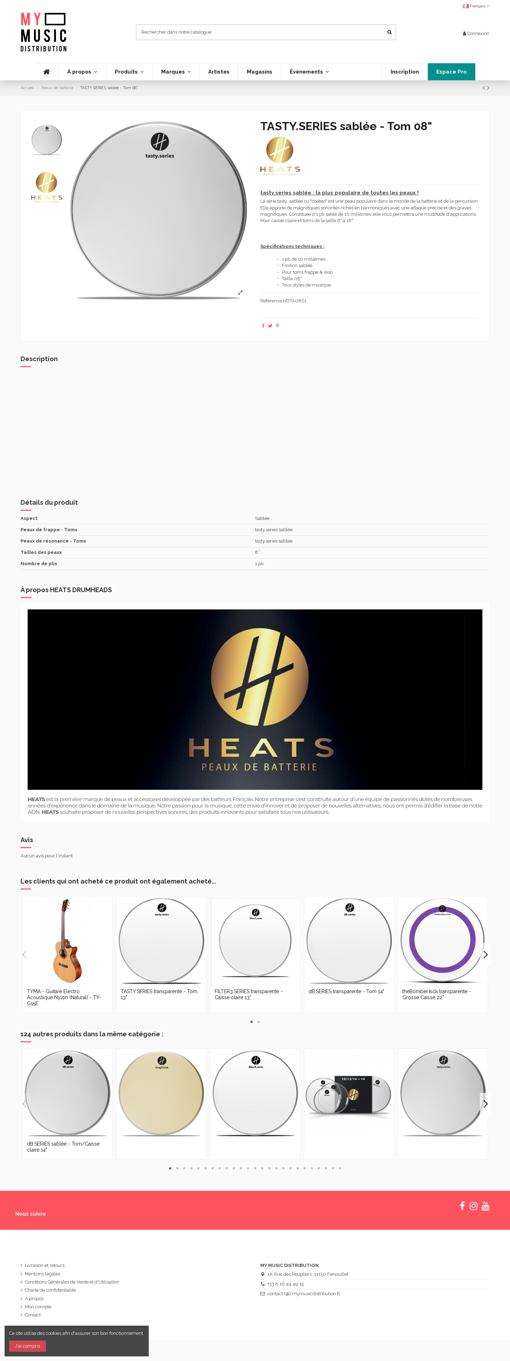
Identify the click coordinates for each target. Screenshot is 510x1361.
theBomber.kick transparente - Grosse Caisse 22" (436, 994)
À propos (34, 1298)
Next (485, 954)
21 (311, 1168)
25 (340, 1168)
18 (290, 1168)
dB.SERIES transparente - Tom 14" (346, 991)
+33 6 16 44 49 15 (285, 1284)
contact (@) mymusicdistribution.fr (303, 1293)
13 (255, 1168)
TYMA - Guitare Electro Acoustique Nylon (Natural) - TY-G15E (64, 997)
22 (318, 1168)
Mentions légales (42, 1273)
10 (233, 1168)
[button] (129, 71)
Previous (24, 954)
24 (332, 1168)
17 (283, 1168)
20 (304, 1168)
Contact (33, 1314)
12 (247, 1168)
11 (240, 1168)
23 (325, 1168)
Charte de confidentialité (50, 1290)
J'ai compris (27, 1346)
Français (476, 6)
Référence (271, 300)
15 (269, 1168)
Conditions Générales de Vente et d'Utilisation (72, 1282)
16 (276, 1168)
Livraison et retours (44, 1265)
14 (262, 1168)
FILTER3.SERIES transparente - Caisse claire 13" (249, 994)
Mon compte (38, 1306)
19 (297, 1168)
